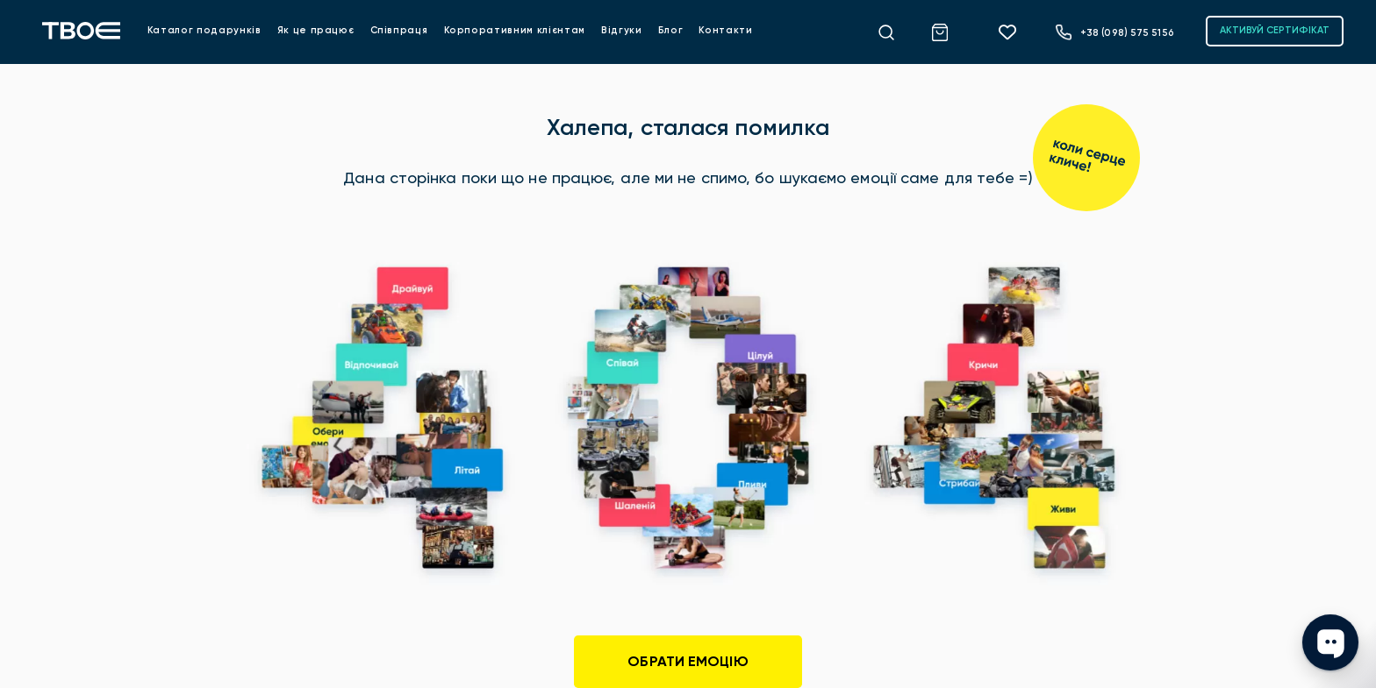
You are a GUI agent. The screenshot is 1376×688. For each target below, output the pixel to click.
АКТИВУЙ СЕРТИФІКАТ (1274, 30)
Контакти (725, 30)
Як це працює (316, 30)
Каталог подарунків (204, 30)
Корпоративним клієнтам (514, 30)
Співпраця (399, 30)
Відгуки (621, 30)
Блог (671, 30)
